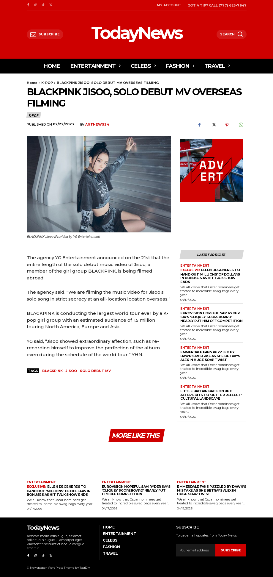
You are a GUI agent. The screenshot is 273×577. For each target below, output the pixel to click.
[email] (195, 550)
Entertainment (194, 266)
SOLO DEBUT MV (95, 371)
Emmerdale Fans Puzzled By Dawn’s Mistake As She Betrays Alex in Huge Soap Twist (210, 355)
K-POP (47, 83)
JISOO (71, 371)
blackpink (52, 371)
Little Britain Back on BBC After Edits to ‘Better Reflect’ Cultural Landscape (211, 394)
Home (32, 83)
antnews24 (97, 124)
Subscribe (231, 550)
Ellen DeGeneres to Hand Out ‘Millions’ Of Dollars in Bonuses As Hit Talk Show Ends (210, 276)
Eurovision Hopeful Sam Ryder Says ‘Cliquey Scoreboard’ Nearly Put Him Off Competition (211, 317)
